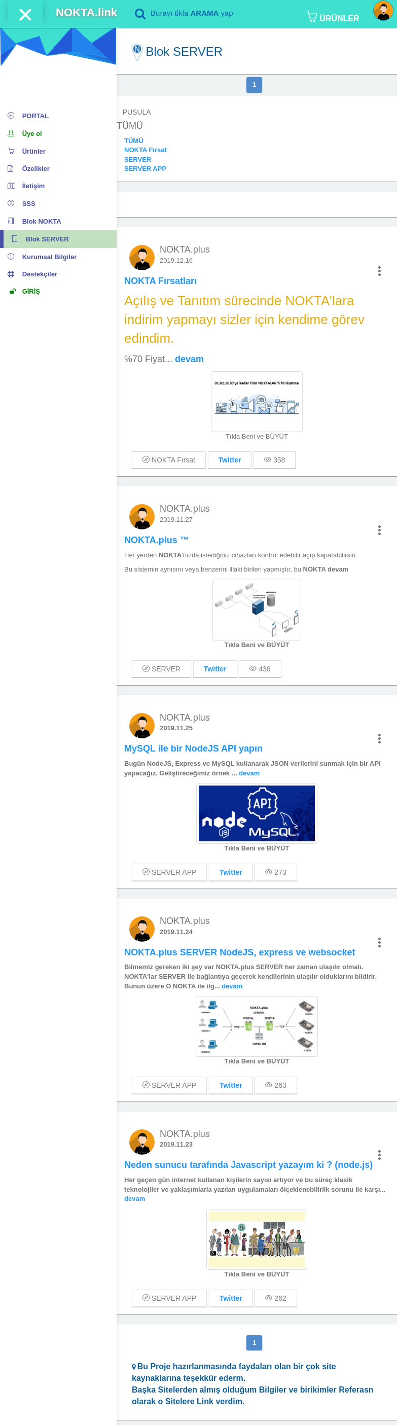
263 (275, 1085)
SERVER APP (145, 168)
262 (275, 1298)
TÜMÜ (133, 141)
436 (259, 669)
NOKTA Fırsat (145, 150)
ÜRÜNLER (332, 16)
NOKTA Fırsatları (160, 281)
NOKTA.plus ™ (156, 540)
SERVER (137, 159)
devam (189, 359)
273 (275, 872)
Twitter (230, 460)
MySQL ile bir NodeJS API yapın (193, 748)
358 (274, 460)
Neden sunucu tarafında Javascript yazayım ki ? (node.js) (248, 1165)
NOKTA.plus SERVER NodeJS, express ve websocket (239, 952)
